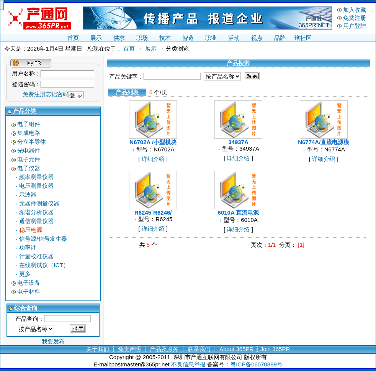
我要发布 (53, 341)
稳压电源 (30, 230)
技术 (165, 37)
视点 (257, 37)
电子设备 (28, 282)
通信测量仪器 (36, 221)
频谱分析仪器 (36, 212)
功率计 (27, 247)
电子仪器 (28, 168)
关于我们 (97, 349)
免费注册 (354, 18)
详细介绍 (153, 159)
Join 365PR (275, 349)
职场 (142, 37)
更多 (25, 274)
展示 (96, 37)
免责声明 (129, 349)
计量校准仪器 (36, 256)
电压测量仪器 (36, 185)
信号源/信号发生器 (43, 238)
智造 (188, 37)
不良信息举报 (188, 364)
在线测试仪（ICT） (44, 265)
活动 (234, 37)
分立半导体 (31, 141)
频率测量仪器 (36, 177)
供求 (119, 37)
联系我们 (199, 349)
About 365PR (236, 349)
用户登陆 (354, 26)
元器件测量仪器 (39, 203)
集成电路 (28, 133)
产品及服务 (164, 349)
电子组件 (28, 124)
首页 (73, 37)
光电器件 (28, 150)
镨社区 (303, 37)
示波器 (27, 194)
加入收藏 (354, 10)
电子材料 (28, 291)
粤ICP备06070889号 (256, 364)
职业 (211, 37)
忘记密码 (57, 94)
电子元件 (28, 159)
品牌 (280, 37)
